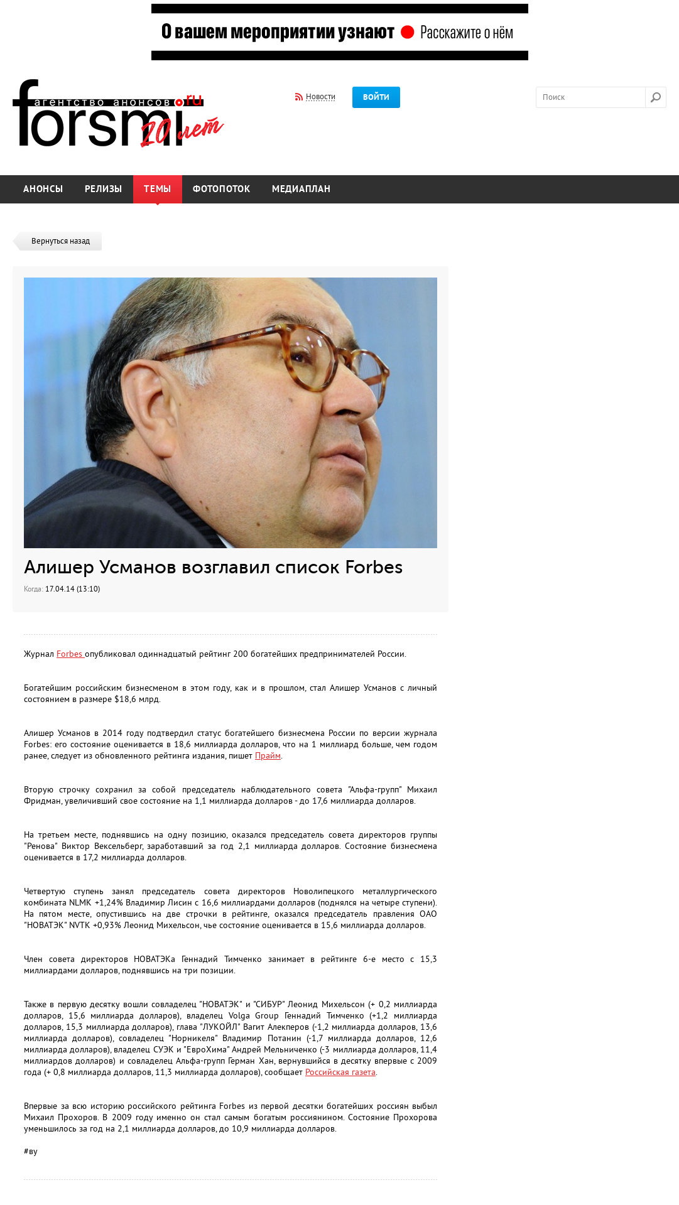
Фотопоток (222, 189)
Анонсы (43, 189)
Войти (376, 97)
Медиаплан (301, 189)
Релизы (104, 189)
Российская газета (340, 1072)
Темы (157, 189)
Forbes (71, 654)
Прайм (268, 755)
